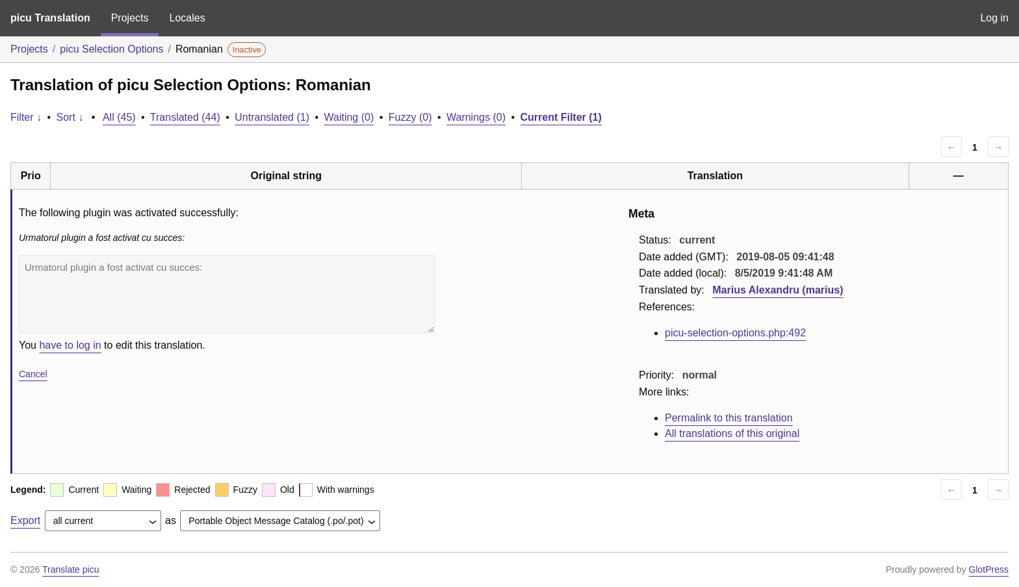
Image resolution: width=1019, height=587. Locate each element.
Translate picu (70, 569)
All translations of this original (732, 433)
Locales (187, 17)
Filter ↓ (26, 117)
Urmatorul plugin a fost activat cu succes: (227, 294)
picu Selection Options (111, 49)
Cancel (33, 374)
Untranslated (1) (272, 117)
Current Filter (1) (560, 117)
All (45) (119, 117)
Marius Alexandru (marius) (777, 289)
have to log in (70, 345)
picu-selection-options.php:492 (735, 332)
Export (25, 520)
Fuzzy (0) (410, 117)
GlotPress (989, 569)
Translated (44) (185, 117)
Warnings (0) (476, 117)
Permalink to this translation (729, 417)
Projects (130, 17)
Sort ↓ (70, 117)
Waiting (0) (349, 117)
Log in (994, 17)
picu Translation (50, 17)
